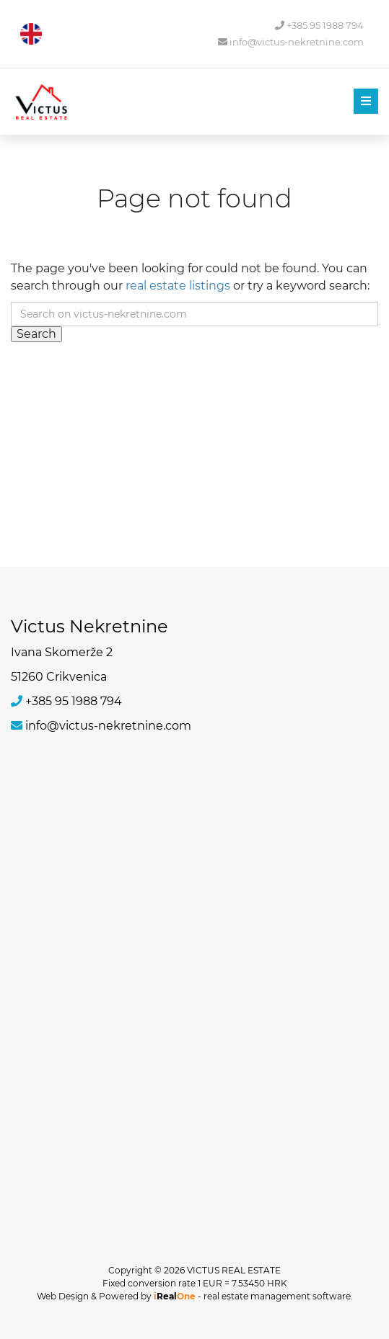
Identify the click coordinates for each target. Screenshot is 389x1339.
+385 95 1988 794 (319, 25)
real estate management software (277, 1296)
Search (36, 334)
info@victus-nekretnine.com (291, 42)
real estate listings (178, 285)
